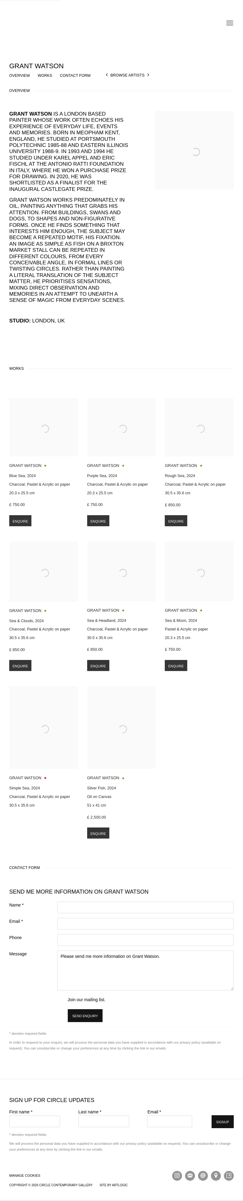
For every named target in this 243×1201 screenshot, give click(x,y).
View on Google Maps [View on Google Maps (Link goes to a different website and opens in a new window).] (216, 1176)
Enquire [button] (20, 531)
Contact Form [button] (75, 75)
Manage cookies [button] (24, 1175)
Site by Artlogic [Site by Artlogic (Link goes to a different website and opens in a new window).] (113, 1185)
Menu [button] (229, 23)
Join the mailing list (190, 1176)
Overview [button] (19, 75)
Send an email (203, 1176)
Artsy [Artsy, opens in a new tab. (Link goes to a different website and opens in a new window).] (229, 1176)
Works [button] (45, 75)
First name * (20, 1111)
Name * (16, 905)
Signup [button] (222, 1122)
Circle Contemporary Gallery (121, 23)
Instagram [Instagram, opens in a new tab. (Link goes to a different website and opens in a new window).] (177, 1176)
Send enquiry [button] (85, 1016)
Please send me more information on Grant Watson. (145, 970)
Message (18, 953)
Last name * (90, 1111)
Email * (16, 921)
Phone (15, 937)
